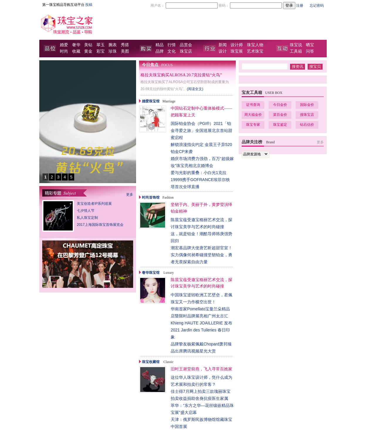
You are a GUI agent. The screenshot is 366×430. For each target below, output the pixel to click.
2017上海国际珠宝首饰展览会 (100, 225)
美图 (125, 51)
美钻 (88, 45)
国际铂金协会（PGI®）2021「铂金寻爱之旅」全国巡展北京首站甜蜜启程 (201, 130)
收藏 (76, 51)
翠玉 (100, 45)
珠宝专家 (253, 125)
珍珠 (113, 51)
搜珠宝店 (307, 115)
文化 (171, 51)
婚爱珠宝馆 (151, 101)
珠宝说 (296, 45)
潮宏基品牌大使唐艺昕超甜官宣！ (201, 247)
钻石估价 (307, 125)
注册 (299, 6)
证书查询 (253, 105)
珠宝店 (186, 51)
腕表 (113, 45)
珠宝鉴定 (280, 125)
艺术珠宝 (255, 51)
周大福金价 (253, 115)
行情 (171, 45)
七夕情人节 (85, 211)
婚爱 (64, 45)
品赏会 (186, 45)
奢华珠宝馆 (151, 273)
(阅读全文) (195, 89)
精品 (159, 45)
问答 (310, 51)
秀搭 (125, 45)
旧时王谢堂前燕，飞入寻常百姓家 (201, 369)
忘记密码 (317, 6)
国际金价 (307, 105)
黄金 (88, 51)
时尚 (64, 51)
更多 (129, 194)
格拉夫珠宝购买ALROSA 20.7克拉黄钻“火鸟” (181, 75)
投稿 (88, 5)
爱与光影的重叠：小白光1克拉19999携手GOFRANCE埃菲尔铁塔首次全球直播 (200, 179)
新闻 (222, 45)
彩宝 (100, 51)
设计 (222, 51)
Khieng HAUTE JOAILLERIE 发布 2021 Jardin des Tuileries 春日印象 (201, 330)
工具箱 (296, 51)
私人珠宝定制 (87, 218)
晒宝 (310, 45)
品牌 (159, 51)
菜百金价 (280, 115)
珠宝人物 (255, 45)
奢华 (76, 45)
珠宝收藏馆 (151, 362)
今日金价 (280, 105)
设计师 (237, 45)
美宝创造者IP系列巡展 (94, 204)
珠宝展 (237, 51)
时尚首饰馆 (151, 197)
